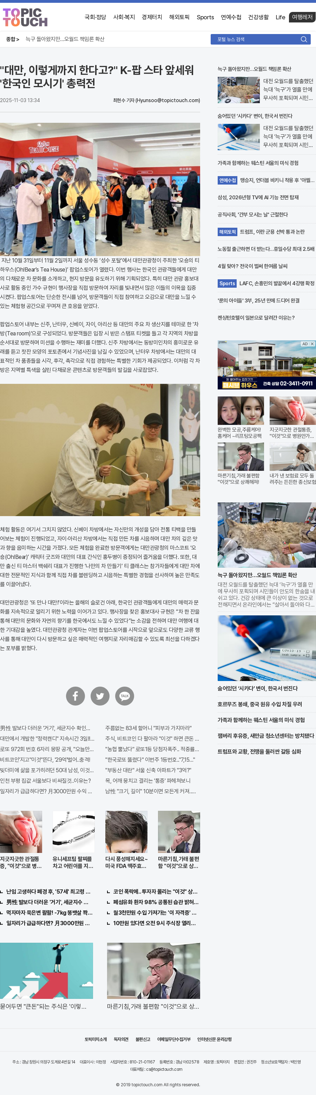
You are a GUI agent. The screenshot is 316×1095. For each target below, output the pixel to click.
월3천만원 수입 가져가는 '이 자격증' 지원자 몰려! (156, 912)
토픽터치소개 (96, 1039)
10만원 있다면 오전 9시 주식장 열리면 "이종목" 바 (156, 923)
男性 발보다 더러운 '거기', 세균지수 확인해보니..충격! (47, 728)
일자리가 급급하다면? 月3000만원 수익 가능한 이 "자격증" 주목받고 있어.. (47, 791)
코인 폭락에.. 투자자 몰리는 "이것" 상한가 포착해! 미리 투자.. (156, 891)
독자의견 (121, 1039)
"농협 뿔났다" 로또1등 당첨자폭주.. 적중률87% (152, 749)
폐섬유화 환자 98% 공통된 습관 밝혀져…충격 (156, 902)
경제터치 (152, 17)
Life (280, 17)
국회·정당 (95, 17)
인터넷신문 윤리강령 (214, 1039)
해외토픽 (179, 17)
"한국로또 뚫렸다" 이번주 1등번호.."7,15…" (150, 759)
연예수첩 (231, 17)
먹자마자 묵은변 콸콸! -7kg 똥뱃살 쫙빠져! (49, 912)
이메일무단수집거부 (174, 1039)
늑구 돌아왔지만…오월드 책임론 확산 (65, 39)
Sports (205, 17)
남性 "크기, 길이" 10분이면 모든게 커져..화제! (152, 791)
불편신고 (143, 1039)
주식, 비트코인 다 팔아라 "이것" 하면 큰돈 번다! (152, 738)
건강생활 (258, 17)
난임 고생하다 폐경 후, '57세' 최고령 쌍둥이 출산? (49, 891)
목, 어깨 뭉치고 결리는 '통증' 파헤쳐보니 (147, 780)
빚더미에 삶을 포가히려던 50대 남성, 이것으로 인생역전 (47, 770)
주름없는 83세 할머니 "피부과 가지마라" (148, 728)
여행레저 (302, 17)
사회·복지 (124, 17)
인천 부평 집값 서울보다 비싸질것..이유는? (45, 780)
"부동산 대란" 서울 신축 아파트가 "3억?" (148, 770)
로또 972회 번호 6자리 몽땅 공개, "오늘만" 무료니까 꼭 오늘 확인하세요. (47, 749)
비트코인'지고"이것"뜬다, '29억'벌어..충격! (45, 759)
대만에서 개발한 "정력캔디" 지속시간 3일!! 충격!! (47, 738)
